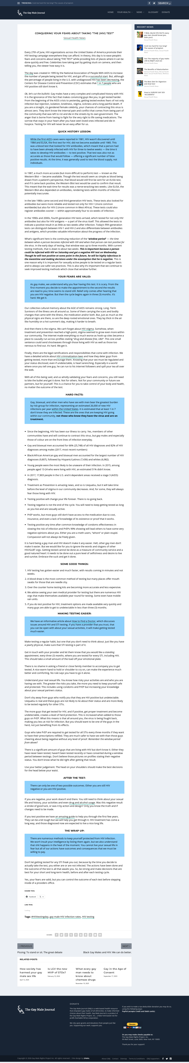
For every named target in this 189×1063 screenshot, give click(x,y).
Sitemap (123, 1060)
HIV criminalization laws (70, 357)
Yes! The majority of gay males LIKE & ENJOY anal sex (156, 61)
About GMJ (106, 1060)
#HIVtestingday (39, 918)
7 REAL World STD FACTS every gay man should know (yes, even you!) (156, 36)
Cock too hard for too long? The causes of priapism (52, 3)
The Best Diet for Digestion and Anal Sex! (155, 84)
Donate (166, 13)
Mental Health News (151, 64)
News (139, 13)
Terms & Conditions (137, 1060)
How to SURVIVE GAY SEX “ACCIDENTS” (154, 94)
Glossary (153, 13)
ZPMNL (86, 1059)
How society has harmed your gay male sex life (31, 974)
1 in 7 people (104, 84)
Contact (115, 1060)
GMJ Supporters (153, 1060)
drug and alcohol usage (82, 803)
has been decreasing (107, 81)
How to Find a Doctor (83, 622)
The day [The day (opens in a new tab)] (29, 74)
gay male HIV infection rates (65, 918)
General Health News (151, 52)
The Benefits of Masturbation (156, 70)
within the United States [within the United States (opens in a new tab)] (65, 410)
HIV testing (88, 918)
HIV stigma (88, 330)
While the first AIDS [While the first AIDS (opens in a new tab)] (41, 140)
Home (111, 13)
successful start (99, 77)
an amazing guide (65, 817)
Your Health (123, 13)
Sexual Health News (75, 39)
